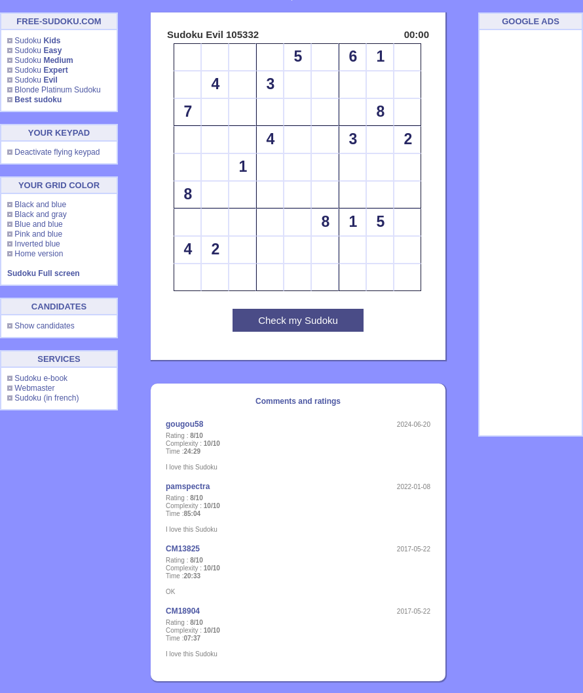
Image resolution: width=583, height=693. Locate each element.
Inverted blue (37, 243)
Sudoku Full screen (43, 273)
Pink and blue (38, 234)
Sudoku (37, 40)
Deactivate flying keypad (57, 152)
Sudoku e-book (40, 378)
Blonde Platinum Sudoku (57, 89)
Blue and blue (38, 224)
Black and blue (40, 204)
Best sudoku (38, 99)
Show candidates (44, 325)
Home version (38, 253)
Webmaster (34, 388)
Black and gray (40, 214)
